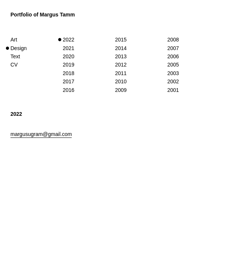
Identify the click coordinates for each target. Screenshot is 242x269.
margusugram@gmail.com (41, 134)
